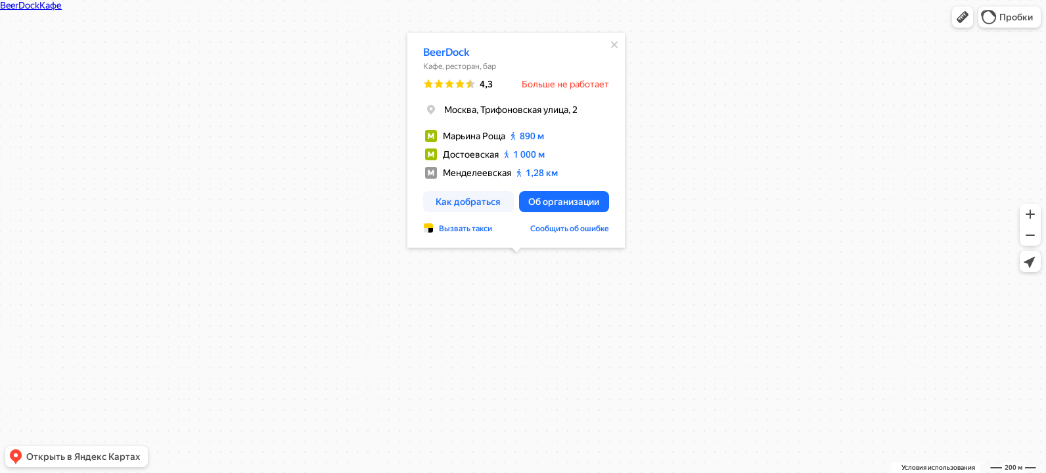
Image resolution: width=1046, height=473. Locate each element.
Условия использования (938, 467)
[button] (962, 17)
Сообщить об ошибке (569, 228)
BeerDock (446, 52)
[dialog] (516, 140)
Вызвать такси (465, 228)
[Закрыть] (614, 44)
